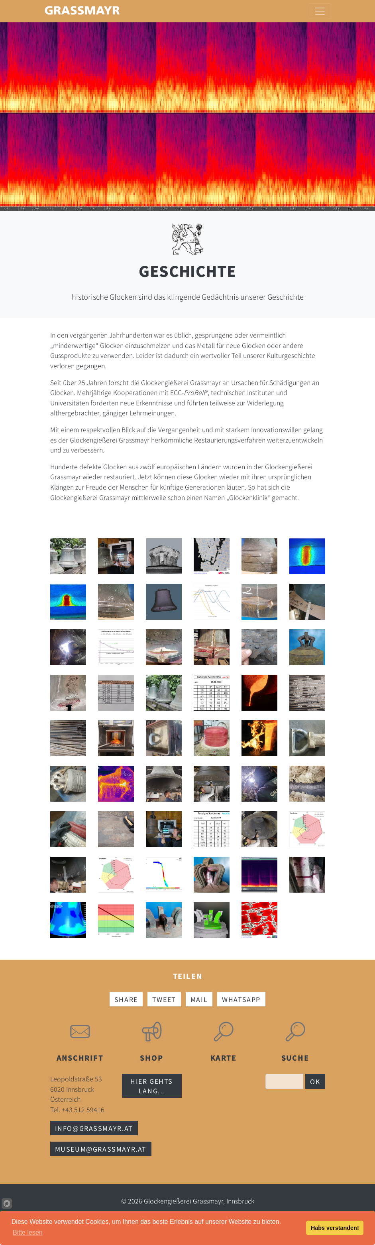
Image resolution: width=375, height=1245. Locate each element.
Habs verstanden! (335, 1228)
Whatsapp (241, 999)
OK (315, 1081)
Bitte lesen (28, 1232)
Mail (199, 999)
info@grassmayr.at (94, 1128)
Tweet (164, 999)
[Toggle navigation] (320, 11)
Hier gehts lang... (151, 1085)
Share (126, 999)
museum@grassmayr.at (101, 1149)
